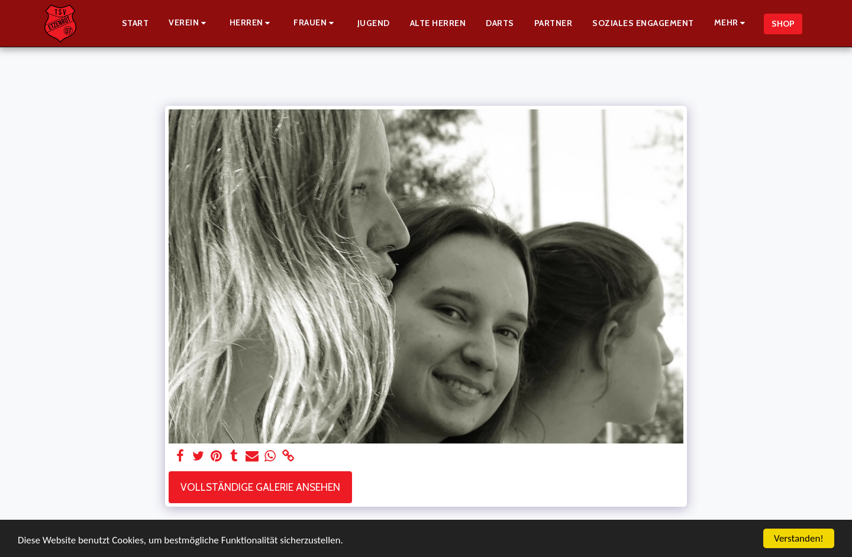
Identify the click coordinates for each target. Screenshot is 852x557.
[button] (189, 23)
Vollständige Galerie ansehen (260, 487)
